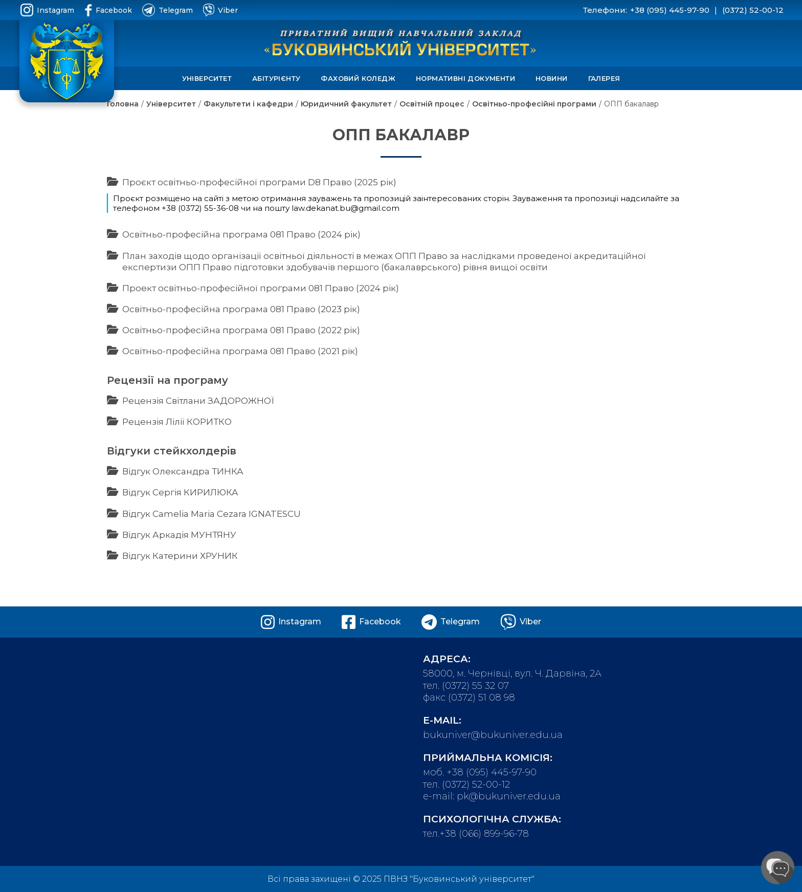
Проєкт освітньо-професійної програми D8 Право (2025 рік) (259, 182)
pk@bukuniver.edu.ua (509, 796)
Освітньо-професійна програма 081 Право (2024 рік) (241, 234)
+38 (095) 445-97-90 (669, 10)
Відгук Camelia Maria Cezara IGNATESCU (211, 514)
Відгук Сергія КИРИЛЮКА (180, 492)
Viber (220, 10)
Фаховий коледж (358, 78)
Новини (551, 78)
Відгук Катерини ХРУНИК (180, 556)
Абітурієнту (276, 78)
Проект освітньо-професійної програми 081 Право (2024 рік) (260, 288)
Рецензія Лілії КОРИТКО (177, 422)
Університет (207, 78)
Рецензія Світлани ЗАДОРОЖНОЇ (198, 401)
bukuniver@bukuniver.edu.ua (493, 735)
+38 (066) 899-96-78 (484, 833)
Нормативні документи (465, 78)
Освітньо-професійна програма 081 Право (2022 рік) (241, 330)
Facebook (108, 10)
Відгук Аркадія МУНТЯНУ (179, 535)
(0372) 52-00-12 (753, 10)
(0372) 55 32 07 (475, 685)
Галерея (604, 78)
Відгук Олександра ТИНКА (182, 471)
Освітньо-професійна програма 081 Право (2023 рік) (241, 309)
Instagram (47, 10)
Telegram (167, 10)
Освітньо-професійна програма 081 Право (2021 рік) (240, 351)
